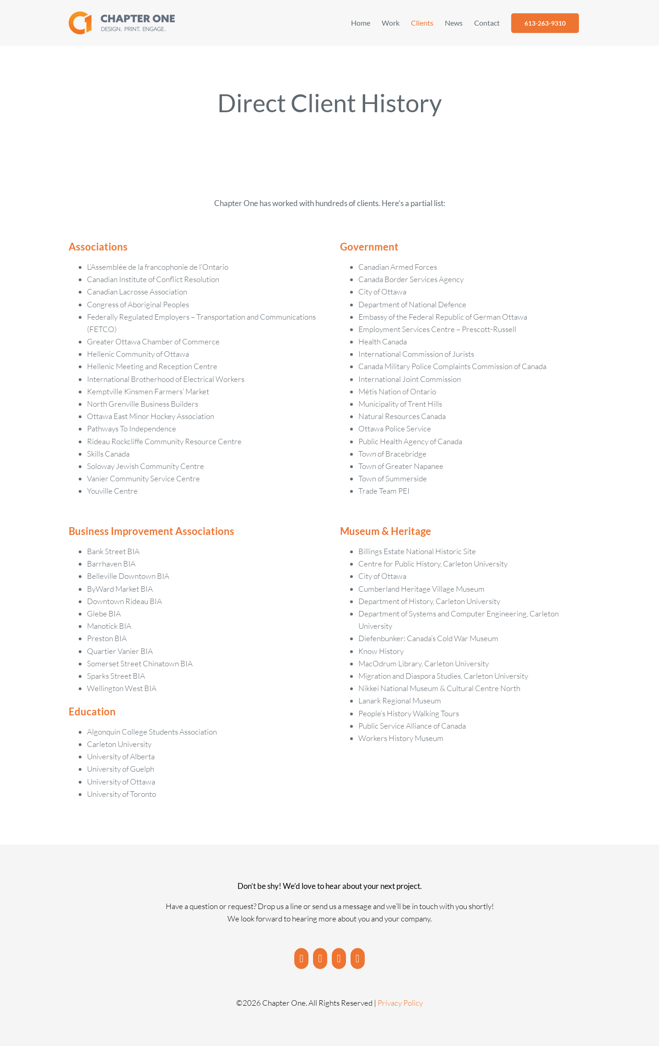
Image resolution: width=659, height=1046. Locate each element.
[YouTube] (301, 958)
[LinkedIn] (339, 958)
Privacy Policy (400, 1003)
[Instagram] (320, 958)
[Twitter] (358, 958)
